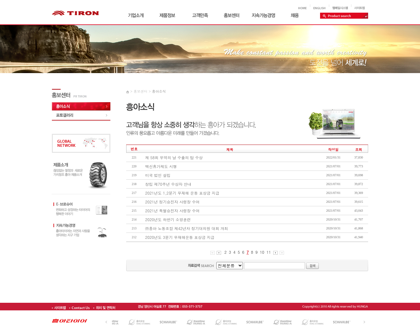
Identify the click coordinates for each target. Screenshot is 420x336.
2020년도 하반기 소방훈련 (168, 219)
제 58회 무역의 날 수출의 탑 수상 (174, 157)
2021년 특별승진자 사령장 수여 (172, 210)
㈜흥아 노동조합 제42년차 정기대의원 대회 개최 (186, 228)
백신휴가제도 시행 (161, 166)
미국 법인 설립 (157, 175)
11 (269, 252)
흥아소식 (159, 91)
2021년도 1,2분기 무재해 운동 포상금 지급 (182, 193)
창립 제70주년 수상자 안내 (168, 184)
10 (262, 252)
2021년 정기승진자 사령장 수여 (172, 201)
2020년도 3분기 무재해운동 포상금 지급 (179, 237)
